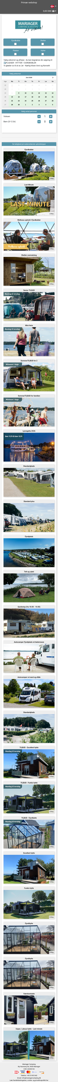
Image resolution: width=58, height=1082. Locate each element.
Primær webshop (29, 2)
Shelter (43, 40)
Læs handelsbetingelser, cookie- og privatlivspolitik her (29, 1080)
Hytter (43, 50)
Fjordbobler (15, 40)
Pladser (16, 50)
